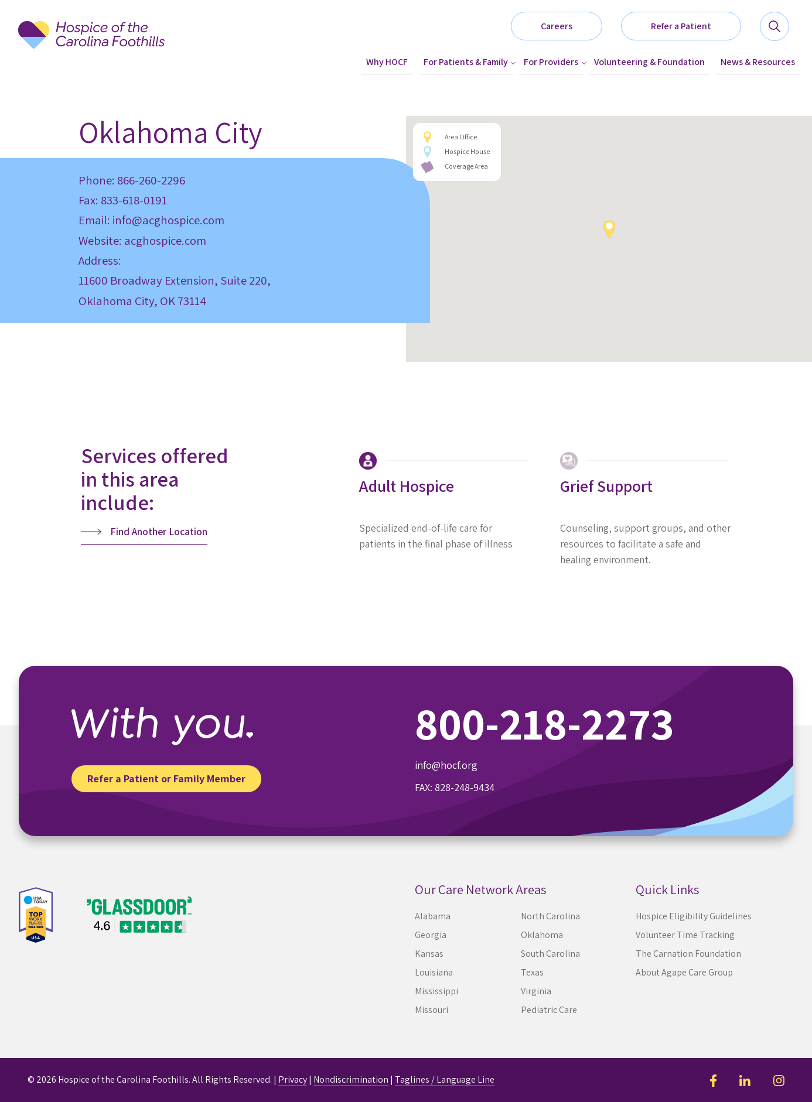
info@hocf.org (446, 765)
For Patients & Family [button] (466, 62)
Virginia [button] (536, 991)
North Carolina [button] (550, 916)
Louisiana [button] (434, 972)
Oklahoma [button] (542, 935)
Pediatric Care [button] (549, 1010)
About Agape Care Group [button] (684, 972)
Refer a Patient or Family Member (166, 778)
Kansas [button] (429, 953)
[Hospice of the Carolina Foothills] (91, 47)
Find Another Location (158, 531)
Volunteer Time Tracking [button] (685, 935)
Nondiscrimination (350, 1079)
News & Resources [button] (758, 62)
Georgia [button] (430, 935)
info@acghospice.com (168, 220)
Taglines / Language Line (444, 1079)
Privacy (292, 1079)
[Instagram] (778, 1079)
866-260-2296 (151, 180)
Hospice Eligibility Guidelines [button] (694, 916)
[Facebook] (713, 1079)
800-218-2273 (544, 723)
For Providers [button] (551, 62)
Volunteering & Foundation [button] (649, 62)
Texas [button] (532, 972)
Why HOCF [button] (387, 62)
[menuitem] (386, 62)
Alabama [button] (433, 916)
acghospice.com (165, 240)
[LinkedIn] (744, 1079)
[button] (690, 26)
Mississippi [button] (436, 991)
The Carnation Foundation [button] (688, 953)
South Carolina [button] (550, 953)
